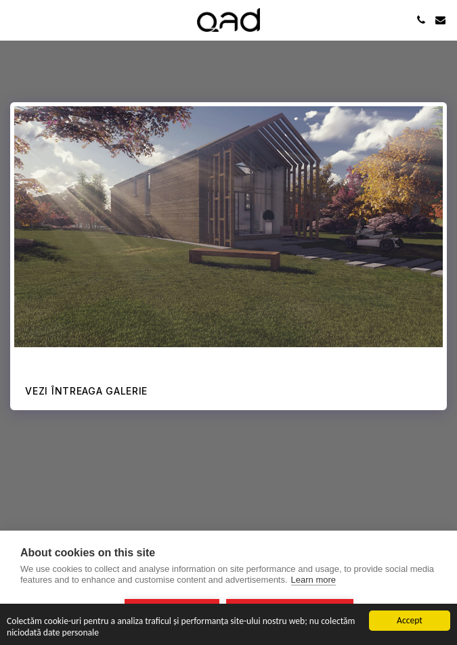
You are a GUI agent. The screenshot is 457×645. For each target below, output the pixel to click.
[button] (14, 19)
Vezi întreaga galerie (86, 391)
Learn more (313, 580)
